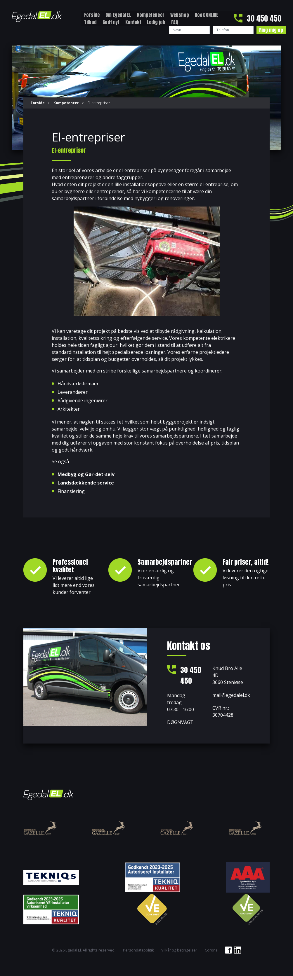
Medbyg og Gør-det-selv (86, 474)
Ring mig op (271, 30)
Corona (211, 951)
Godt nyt (111, 22)
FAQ (174, 22)
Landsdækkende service (86, 483)
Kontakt (133, 22)
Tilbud (90, 22)
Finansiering (71, 491)
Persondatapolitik (138, 951)
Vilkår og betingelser (179, 951)
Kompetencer (150, 14)
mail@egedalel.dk (231, 695)
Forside (92, 14)
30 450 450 (264, 18)
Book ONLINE (206, 14)
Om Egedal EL (118, 14)
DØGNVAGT (180, 723)
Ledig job (156, 22)
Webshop (179, 14)
